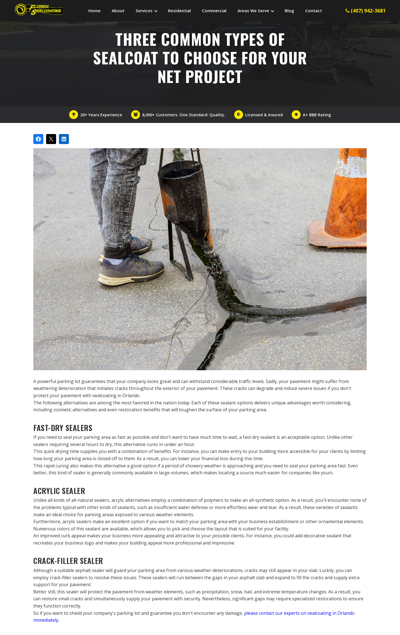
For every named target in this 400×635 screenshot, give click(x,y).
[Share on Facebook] (38, 139)
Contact (313, 10)
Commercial (214, 10)
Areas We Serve (253, 10)
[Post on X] (51, 139)
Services (144, 10)
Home (94, 10)
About (118, 10)
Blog (289, 10)
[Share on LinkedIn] (64, 139)
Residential (179, 10)
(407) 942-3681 (366, 10)
